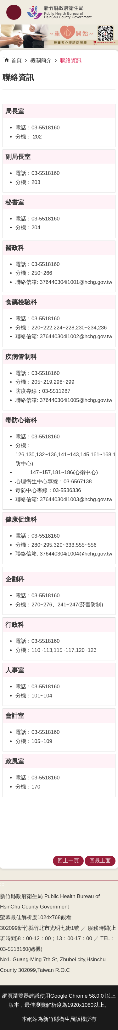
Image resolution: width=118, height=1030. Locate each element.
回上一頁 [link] (68, 861)
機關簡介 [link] (41, 60)
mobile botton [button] (13, 12)
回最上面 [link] (100, 861)
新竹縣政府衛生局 (59, 12)
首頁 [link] (16, 60)
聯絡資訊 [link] (70, 60)
